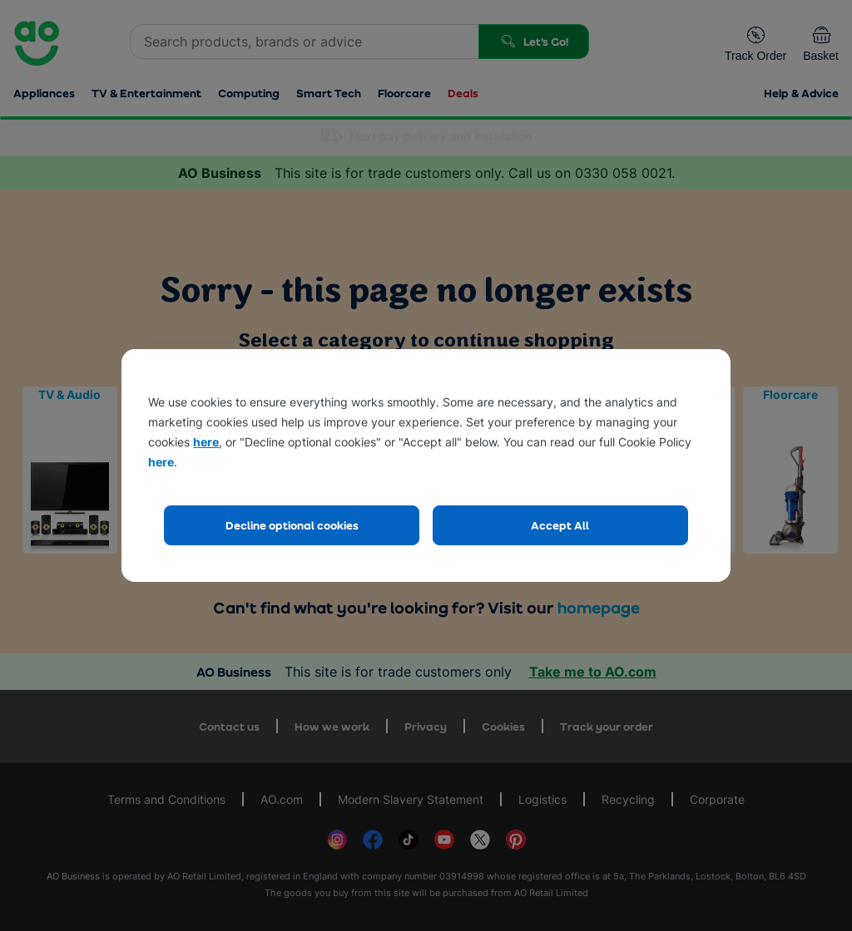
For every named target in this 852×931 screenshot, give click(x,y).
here (206, 442)
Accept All (560, 525)
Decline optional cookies (292, 525)
